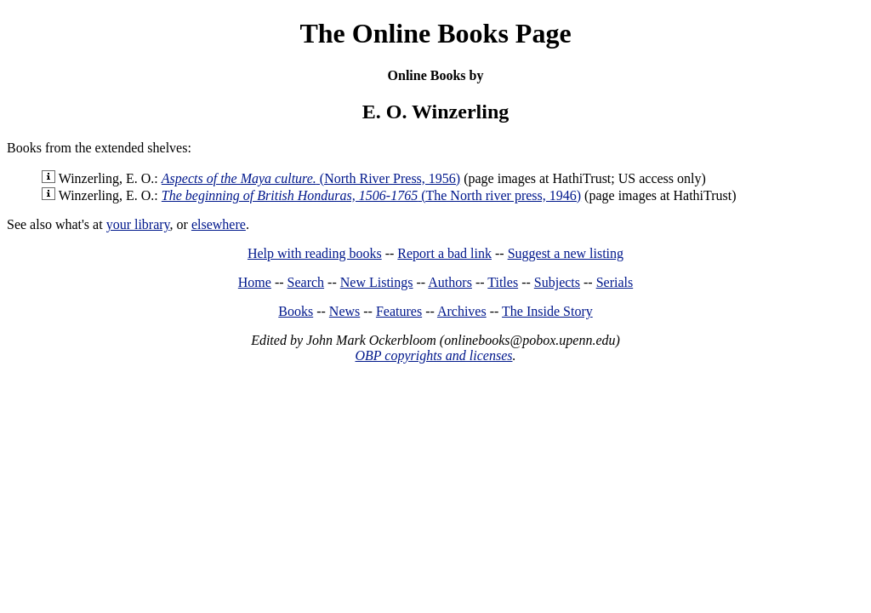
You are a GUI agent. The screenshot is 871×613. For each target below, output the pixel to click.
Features (399, 311)
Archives (462, 311)
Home (254, 282)
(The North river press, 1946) (371, 195)
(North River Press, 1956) (311, 178)
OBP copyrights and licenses (433, 355)
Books (295, 311)
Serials (615, 282)
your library (138, 224)
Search (306, 282)
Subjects (557, 282)
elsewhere (218, 224)
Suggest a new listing (565, 253)
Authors (450, 282)
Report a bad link (444, 253)
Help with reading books (315, 253)
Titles (502, 282)
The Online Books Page (435, 33)
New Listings (376, 282)
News (344, 311)
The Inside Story (547, 311)
